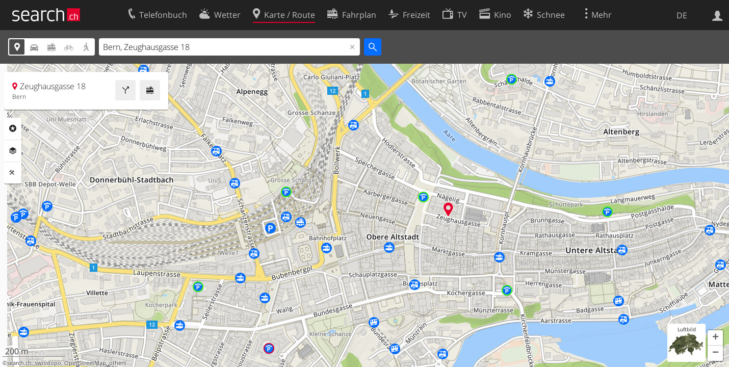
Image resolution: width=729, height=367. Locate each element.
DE (681, 15)
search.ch (19, 362)
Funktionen (12, 173)
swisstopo (48, 362)
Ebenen (12, 151)
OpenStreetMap (85, 362)
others (117, 362)
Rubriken (12, 128)
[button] (715, 338)
